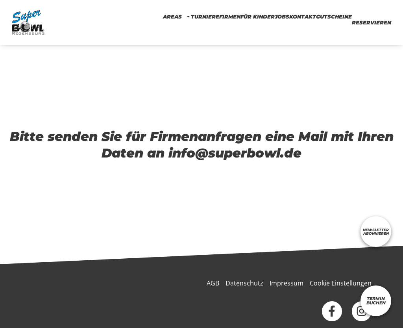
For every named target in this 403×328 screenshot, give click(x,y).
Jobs (282, 16)
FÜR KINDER (257, 16)
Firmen (229, 16)
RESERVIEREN (371, 22)
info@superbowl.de (234, 153)
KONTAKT (302, 16)
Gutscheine (334, 16)
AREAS (177, 16)
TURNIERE (205, 16)
